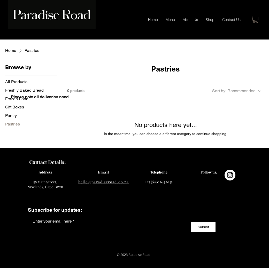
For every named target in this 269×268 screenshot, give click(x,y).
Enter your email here (52, 221)
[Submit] (203, 227)
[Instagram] (230, 175)
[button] (255, 19)
